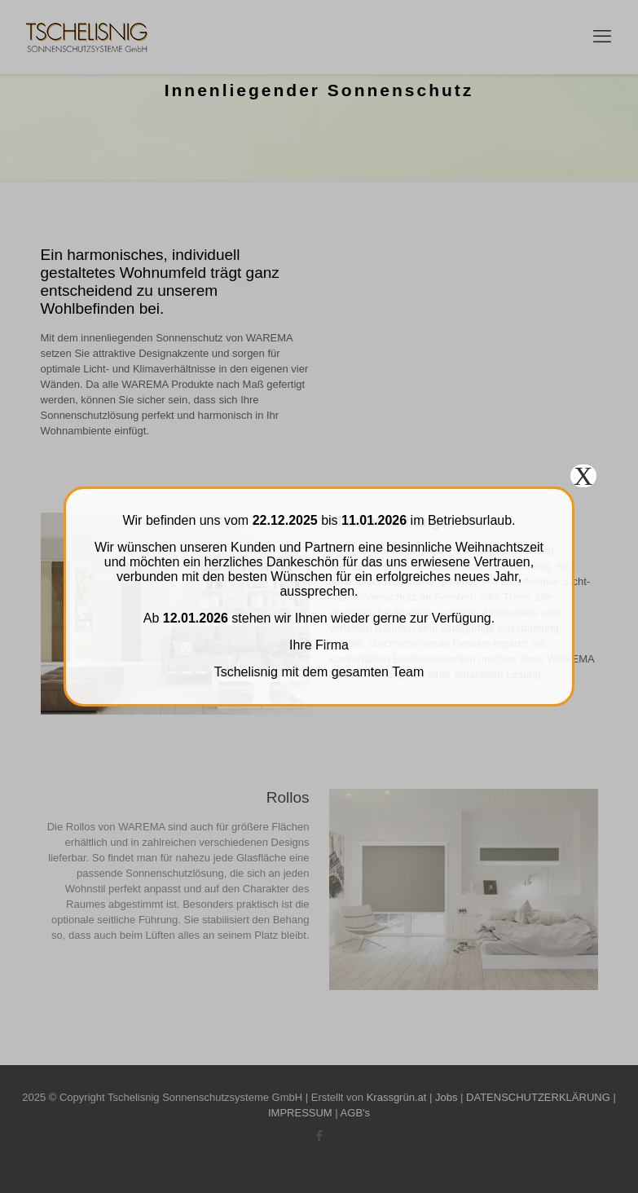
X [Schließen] (583, 475)
